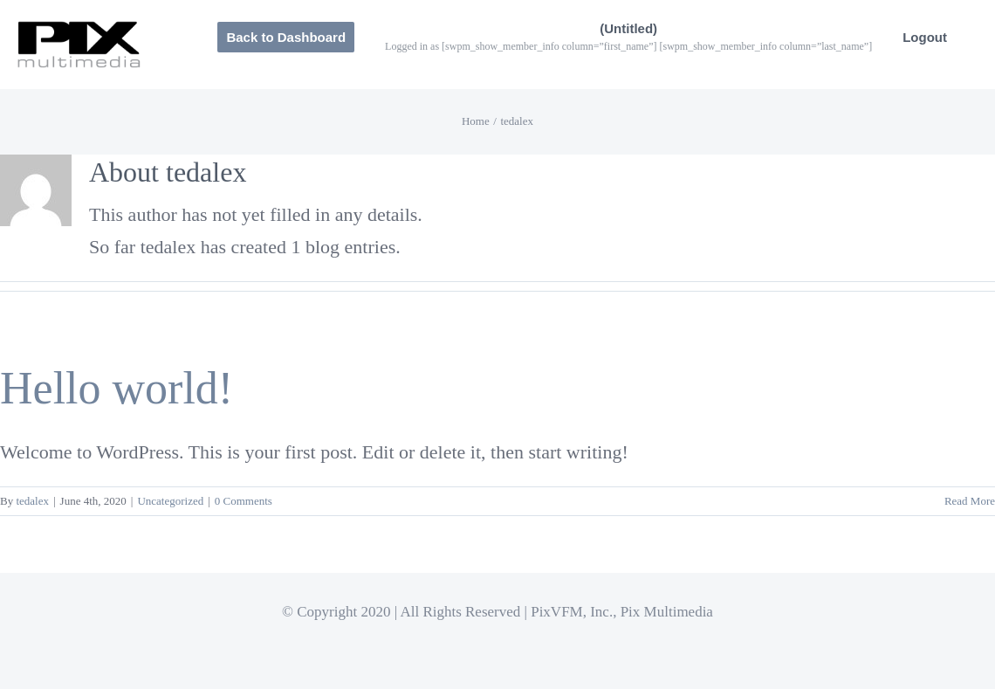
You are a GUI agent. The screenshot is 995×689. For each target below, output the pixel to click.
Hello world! (116, 388)
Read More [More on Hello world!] (969, 500)
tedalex (32, 500)
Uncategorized (170, 500)
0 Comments (243, 500)
